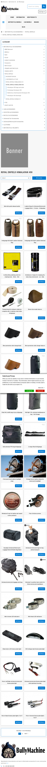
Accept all (29, 391)
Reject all (40, 391)
